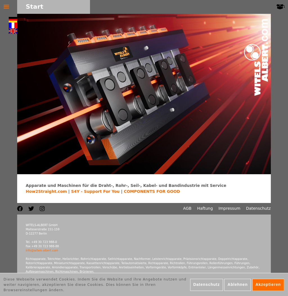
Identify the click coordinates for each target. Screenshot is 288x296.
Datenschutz (258, 208)
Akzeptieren (268, 286)
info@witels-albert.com (42, 250)
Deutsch (13, 20)
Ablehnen (238, 286)
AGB (187, 208)
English (13, 31)
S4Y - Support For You (95, 191)
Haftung (205, 208)
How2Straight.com (46, 191)
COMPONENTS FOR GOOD (152, 191)
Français (13, 25)
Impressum (229, 208)
